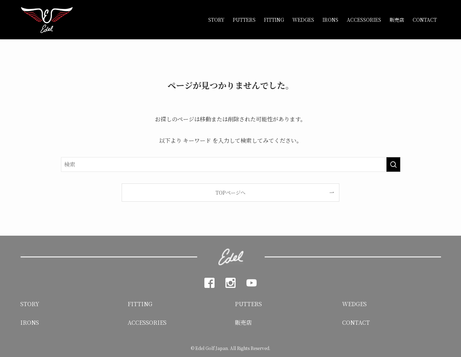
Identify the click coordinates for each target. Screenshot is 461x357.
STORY (29, 304)
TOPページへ (230, 192)
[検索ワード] (230, 164)
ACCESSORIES (147, 322)
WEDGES (354, 304)
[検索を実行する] (393, 164)
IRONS (29, 322)
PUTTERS (248, 304)
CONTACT (356, 322)
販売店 (243, 322)
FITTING (140, 304)
